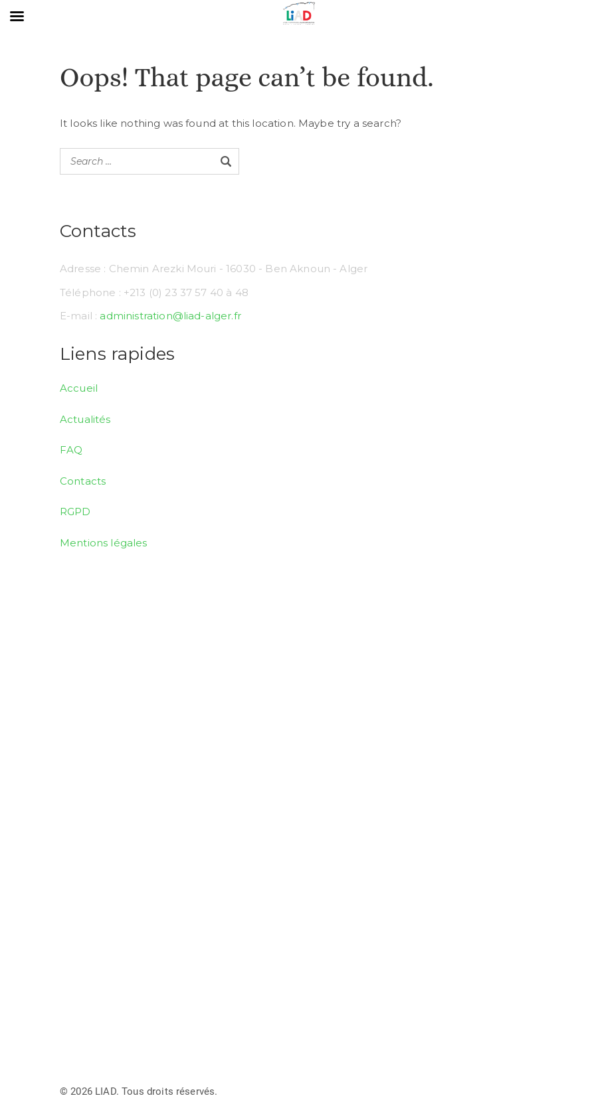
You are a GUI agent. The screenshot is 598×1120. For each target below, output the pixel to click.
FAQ (71, 449)
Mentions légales (104, 542)
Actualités (85, 419)
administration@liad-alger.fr (170, 315)
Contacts (83, 481)
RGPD (75, 511)
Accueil (79, 388)
